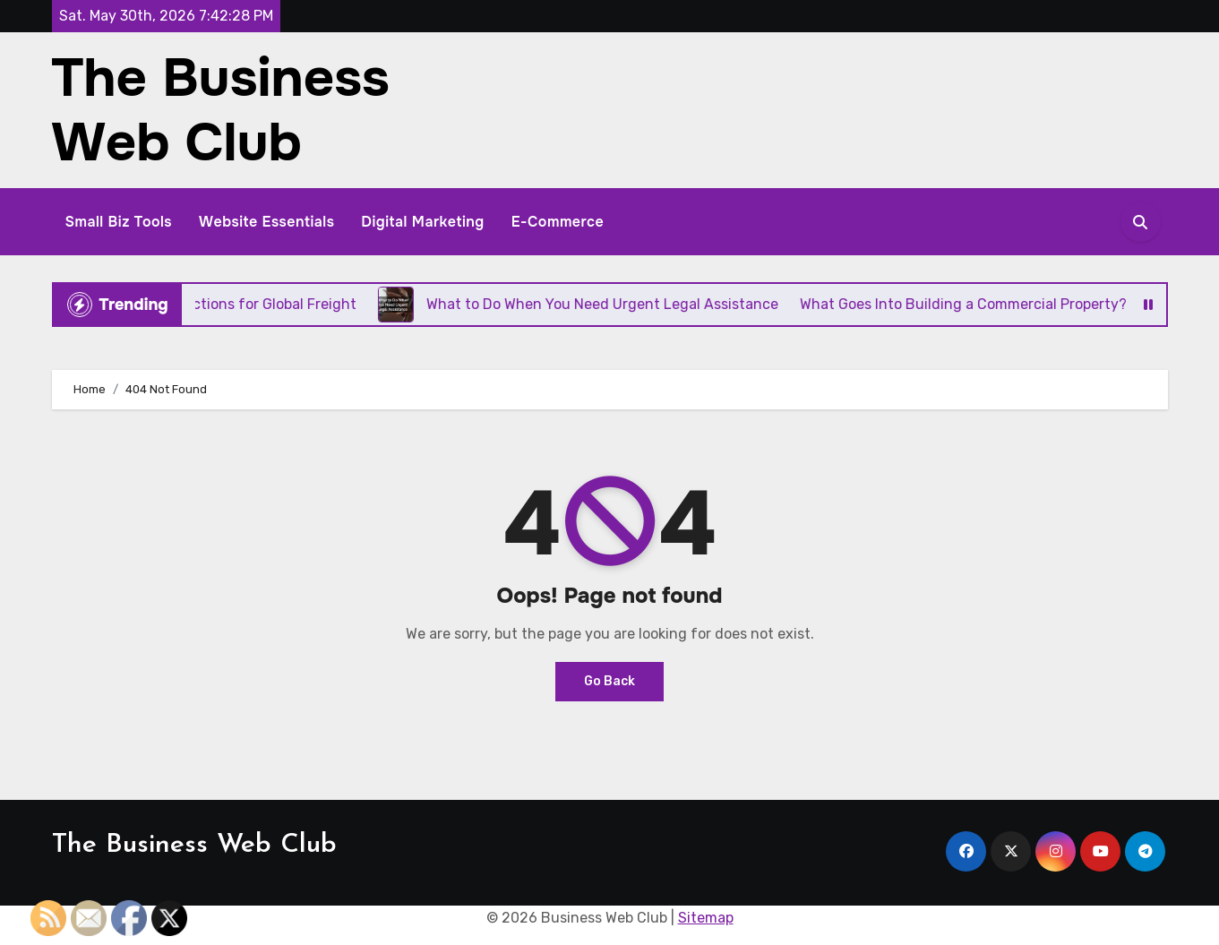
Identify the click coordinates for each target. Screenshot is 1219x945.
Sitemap (706, 917)
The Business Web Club (221, 110)
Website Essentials (266, 221)
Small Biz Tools (119, 221)
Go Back (609, 681)
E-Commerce (557, 221)
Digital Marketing (422, 221)
